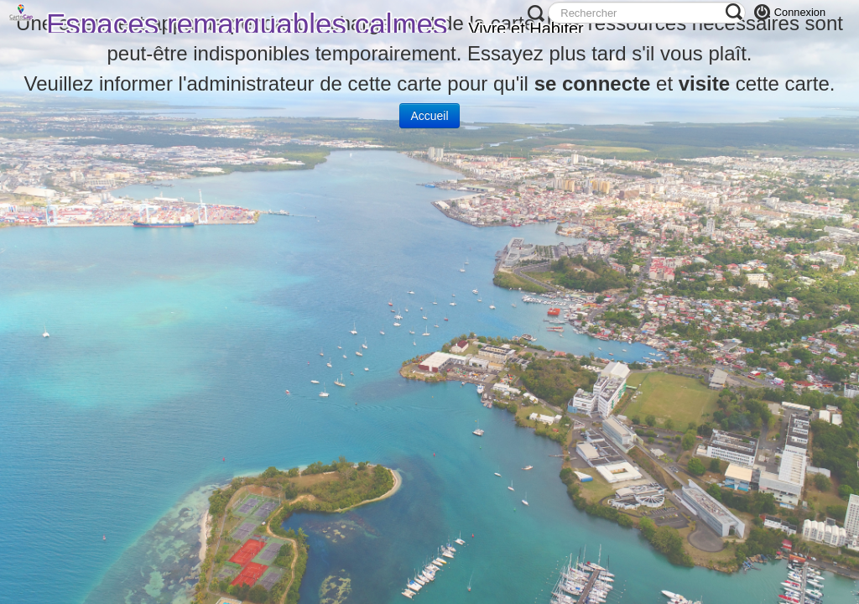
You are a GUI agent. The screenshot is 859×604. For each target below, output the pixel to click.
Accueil (429, 115)
